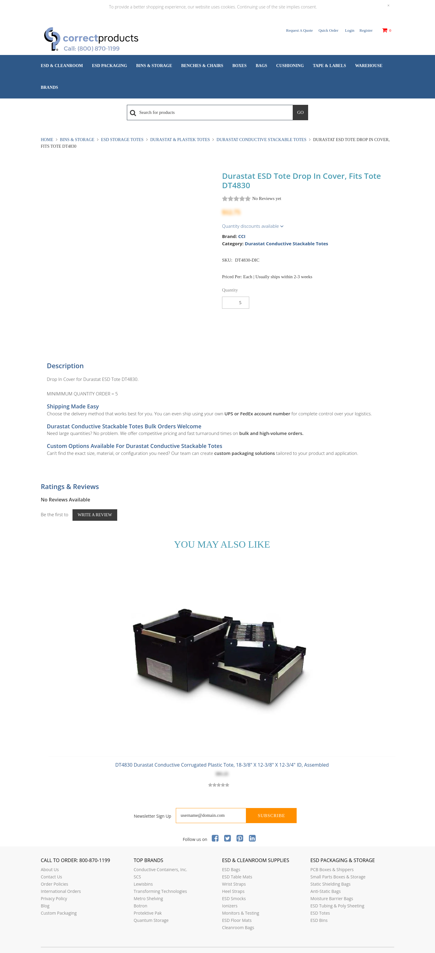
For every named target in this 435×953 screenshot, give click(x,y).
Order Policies (54, 872)
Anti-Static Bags (326, 879)
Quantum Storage (151, 908)
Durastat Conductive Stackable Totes (261, 139)
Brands (49, 87)
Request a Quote (299, 30)
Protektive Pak (148, 901)
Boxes (239, 65)
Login (349, 30)
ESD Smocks (234, 886)
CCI (241, 236)
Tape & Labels (329, 65)
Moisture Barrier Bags (332, 886)
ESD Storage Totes (122, 139)
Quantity (230, 290)
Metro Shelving (148, 886)
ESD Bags (231, 857)
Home (47, 139)
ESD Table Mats (237, 865)
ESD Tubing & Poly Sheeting (337, 894)
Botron (140, 894)
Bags (261, 65)
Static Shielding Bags (331, 872)
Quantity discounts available (253, 226)
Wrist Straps (234, 872)
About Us (50, 857)
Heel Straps (233, 879)
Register (365, 30)
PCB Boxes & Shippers (332, 857)
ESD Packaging (109, 65)
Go (300, 112)
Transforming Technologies (160, 879)
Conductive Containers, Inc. (160, 857)
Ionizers (229, 894)
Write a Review (95, 503)
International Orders (61, 879)
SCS (137, 865)
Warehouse (368, 65)
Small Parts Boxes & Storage (338, 865)
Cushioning (290, 65)
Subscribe (271, 803)
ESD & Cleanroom (62, 65)
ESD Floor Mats (237, 908)
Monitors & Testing (240, 901)
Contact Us (51, 865)
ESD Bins (319, 908)
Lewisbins (143, 872)
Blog (45, 894)
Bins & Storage (154, 65)
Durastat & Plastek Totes (180, 139)
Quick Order (328, 30)
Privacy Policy (54, 886)
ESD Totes (320, 901)
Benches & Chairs (202, 65)
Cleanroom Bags (238, 915)
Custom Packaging (59, 901)
